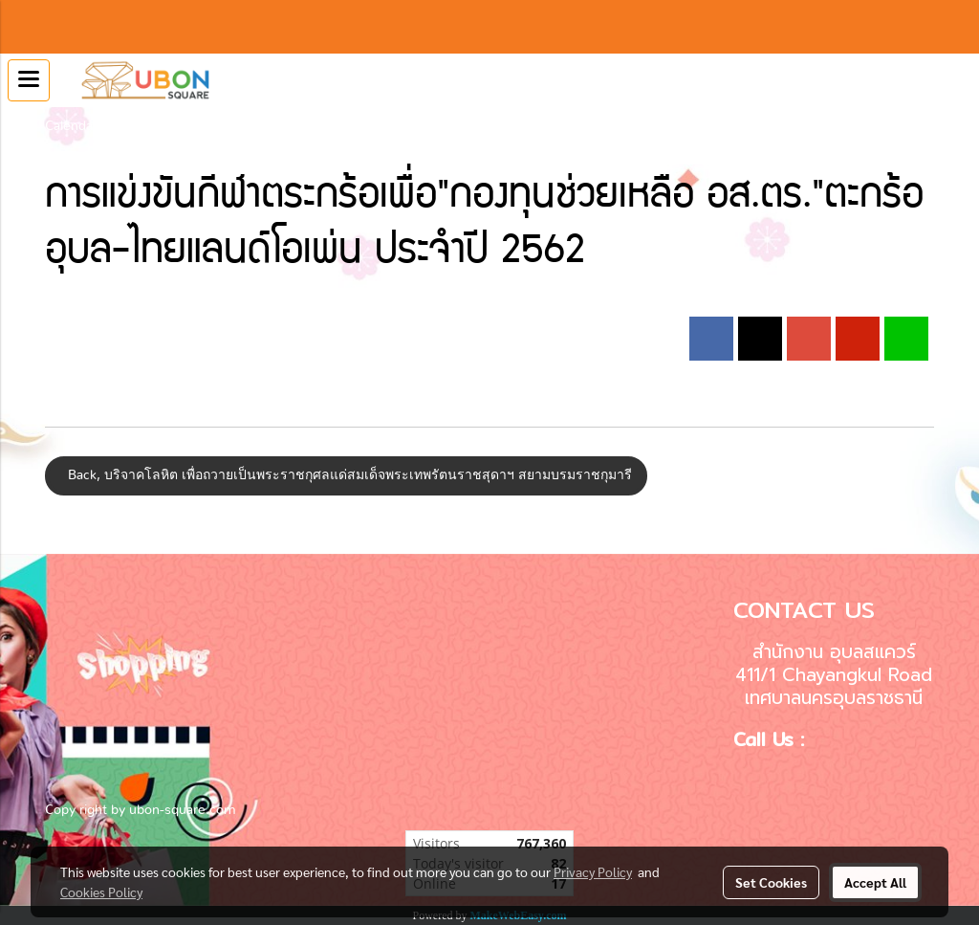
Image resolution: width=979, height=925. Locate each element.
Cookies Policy (101, 891)
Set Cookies (771, 882)
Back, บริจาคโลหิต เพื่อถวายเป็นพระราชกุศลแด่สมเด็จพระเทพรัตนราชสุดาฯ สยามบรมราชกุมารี (346, 475)
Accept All (875, 882)
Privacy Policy (593, 871)
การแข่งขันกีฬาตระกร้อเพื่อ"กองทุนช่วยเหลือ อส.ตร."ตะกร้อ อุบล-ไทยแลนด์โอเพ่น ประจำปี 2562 (395, 126)
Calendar (71, 126)
